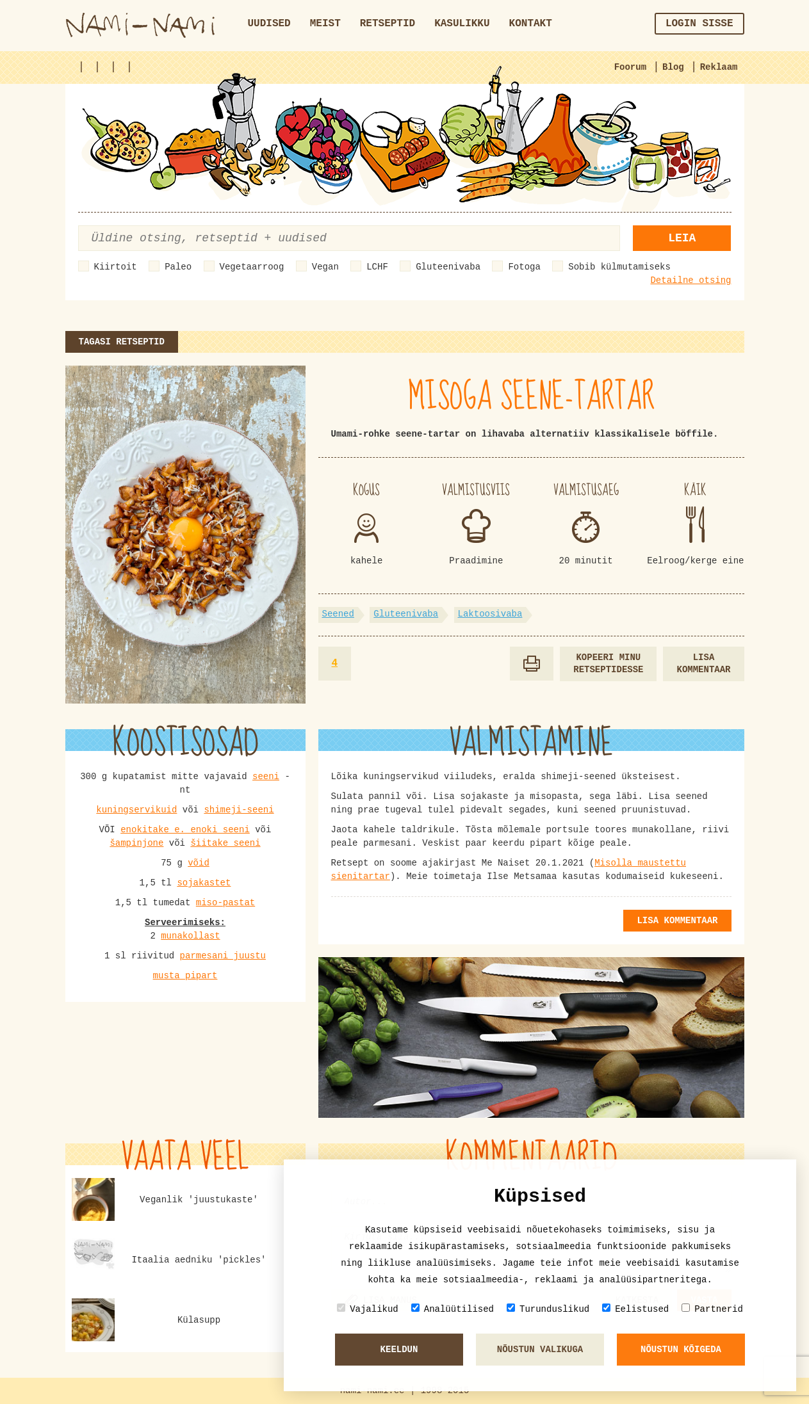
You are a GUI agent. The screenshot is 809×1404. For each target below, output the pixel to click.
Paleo (178, 267)
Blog (673, 67)
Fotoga (524, 267)
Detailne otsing (690, 280)
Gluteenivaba (448, 267)
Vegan (325, 267)
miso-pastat (225, 903)
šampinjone (136, 843)
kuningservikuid (136, 810)
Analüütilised (452, 1308)
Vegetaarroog (252, 267)
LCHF (377, 267)
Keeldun (399, 1349)
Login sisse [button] (699, 23)
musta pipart (185, 976)
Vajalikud (367, 1308)
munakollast (190, 936)
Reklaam (719, 67)
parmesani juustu (223, 956)
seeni (265, 776)
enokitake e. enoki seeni (185, 830)
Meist (325, 23)
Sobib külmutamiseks (619, 267)
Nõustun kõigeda (681, 1349)
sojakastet (204, 883)
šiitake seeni (225, 843)
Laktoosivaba (490, 614)
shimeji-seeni (239, 810)
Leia (682, 238)
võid (198, 863)
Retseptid (387, 23)
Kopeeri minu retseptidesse (608, 663)
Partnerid (712, 1308)
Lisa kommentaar (703, 663)
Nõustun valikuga (540, 1349)
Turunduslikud (548, 1308)
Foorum (630, 67)
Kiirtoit (115, 267)
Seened (338, 614)
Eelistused (635, 1308)
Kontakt (530, 23)
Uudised (269, 23)
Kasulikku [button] (461, 23)
